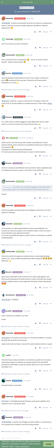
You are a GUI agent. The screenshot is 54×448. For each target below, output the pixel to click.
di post (27, 2)
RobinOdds (7, 422)
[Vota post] (35, 32)
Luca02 (6, 401)
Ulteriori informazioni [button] (22, 446)
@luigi (50, 104)
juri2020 (6, 338)
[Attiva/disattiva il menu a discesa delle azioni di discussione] (52, 2)
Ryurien (6, 101)
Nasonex (8, 187)
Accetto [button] (48, 444)
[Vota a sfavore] (40, 32)
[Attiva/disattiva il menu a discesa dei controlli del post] (51, 32)
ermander (7, 300)
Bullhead (7, 23)
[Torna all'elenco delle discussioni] (2, 2)
